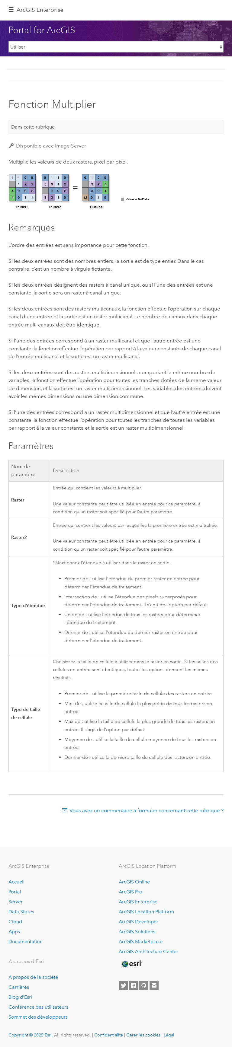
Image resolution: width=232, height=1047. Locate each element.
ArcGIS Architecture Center (148, 951)
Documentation (25, 941)
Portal (14, 892)
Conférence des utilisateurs (38, 1007)
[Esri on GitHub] (143, 985)
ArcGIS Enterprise (40, 9)
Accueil (16, 882)
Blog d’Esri (20, 997)
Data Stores (21, 912)
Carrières (18, 987)
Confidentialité (108, 1035)
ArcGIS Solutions (137, 931)
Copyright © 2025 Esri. (30, 1035)
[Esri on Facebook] (133, 985)
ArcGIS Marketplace (141, 941)
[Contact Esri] (154, 985)
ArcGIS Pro (130, 892)
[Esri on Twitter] (123, 985)
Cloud (15, 921)
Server (15, 902)
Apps (14, 931)
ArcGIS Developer (138, 921)
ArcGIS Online (134, 882)
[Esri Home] (131, 964)
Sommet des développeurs (38, 1017)
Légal (169, 1035)
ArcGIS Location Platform (146, 912)
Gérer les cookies (143, 1035)
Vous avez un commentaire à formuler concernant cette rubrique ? (146, 810)
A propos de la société (33, 977)
